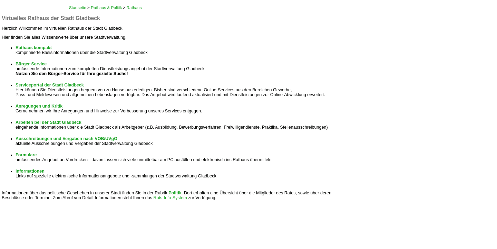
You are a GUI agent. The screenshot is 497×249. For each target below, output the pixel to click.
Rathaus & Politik (106, 7)
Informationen (30, 171)
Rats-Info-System (170, 197)
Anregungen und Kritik (39, 106)
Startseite (77, 7)
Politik (175, 193)
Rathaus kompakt (34, 47)
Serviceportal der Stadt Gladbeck (50, 85)
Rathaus (134, 7)
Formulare (26, 155)
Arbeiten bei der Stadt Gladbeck (48, 122)
